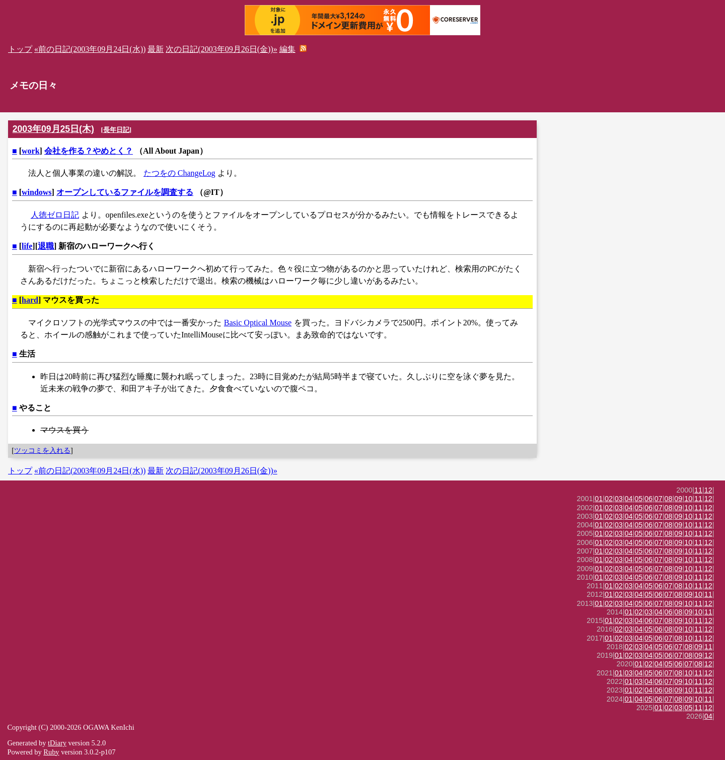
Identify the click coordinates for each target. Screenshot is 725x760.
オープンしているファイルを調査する (124, 192)
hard (30, 300)
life (27, 246)
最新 (156, 49)
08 (669, 499)
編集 (287, 49)
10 (688, 499)
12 (708, 490)
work (31, 151)
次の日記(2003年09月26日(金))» (221, 49)
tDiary (57, 743)
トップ (20, 49)
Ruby (51, 752)
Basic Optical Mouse (258, 322)
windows (37, 192)
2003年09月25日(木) (53, 129)
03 (619, 499)
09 (678, 499)
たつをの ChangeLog (179, 173)
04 (629, 499)
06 (648, 499)
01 (599, 499)
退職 (46, 246)
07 (659, 499)
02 (609, 499)
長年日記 (116, 129)
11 (698, 490)
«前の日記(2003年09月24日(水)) (90, 49)
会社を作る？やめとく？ (88, 151)
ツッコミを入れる (42, 450)
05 (638, 499)
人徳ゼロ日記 (55, 215)
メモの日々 (33, 85)
